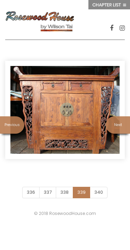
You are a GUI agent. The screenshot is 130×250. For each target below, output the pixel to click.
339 (81, 192)
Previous (12, 124)
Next (118, 124)
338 (64, 192)
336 (31, 192)
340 (98, 192)
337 (48, 192)
